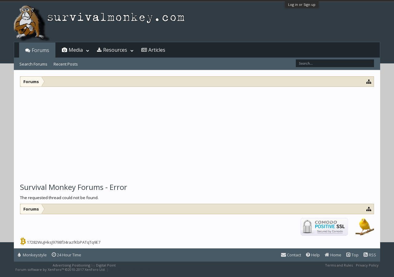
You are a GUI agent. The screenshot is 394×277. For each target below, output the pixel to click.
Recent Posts (66, 64)
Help (313, 255)
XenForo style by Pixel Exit (131, 269)
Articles (156, 49)
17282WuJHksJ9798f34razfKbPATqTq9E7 (63, 242)
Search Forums (33, 64)
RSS (370, 255)
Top (352, 255)
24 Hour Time (66, 255)
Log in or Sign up (302, 4)
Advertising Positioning (71, 265)
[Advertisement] (197, 133)
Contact (291, 255)
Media (76, 49)
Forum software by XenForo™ (60, 269)
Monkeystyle (32, 255)
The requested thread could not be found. (59, 197)
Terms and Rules (339, 265)
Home (333, 255)
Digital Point (106, 265)
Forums (40, 50)
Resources (115, 49)
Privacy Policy (367, 265)
